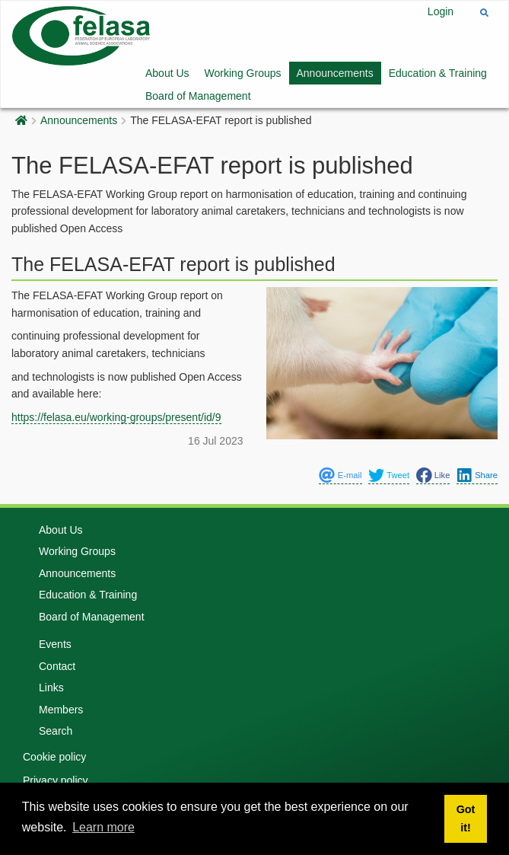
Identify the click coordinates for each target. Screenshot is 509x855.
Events (55, 644)
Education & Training (438, 73)
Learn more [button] (103, 827)
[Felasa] (81, 34)
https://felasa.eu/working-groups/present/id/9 (116, 417)
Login (440, 11)
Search (55, 731)
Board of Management (198, 96)
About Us (167, 73)
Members (61, 709)
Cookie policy (54, 757)
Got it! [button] (466, 818)
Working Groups (243, 73)
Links (51, 687)
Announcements (335, 73)
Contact (57, 666)
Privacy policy (55, 780)
